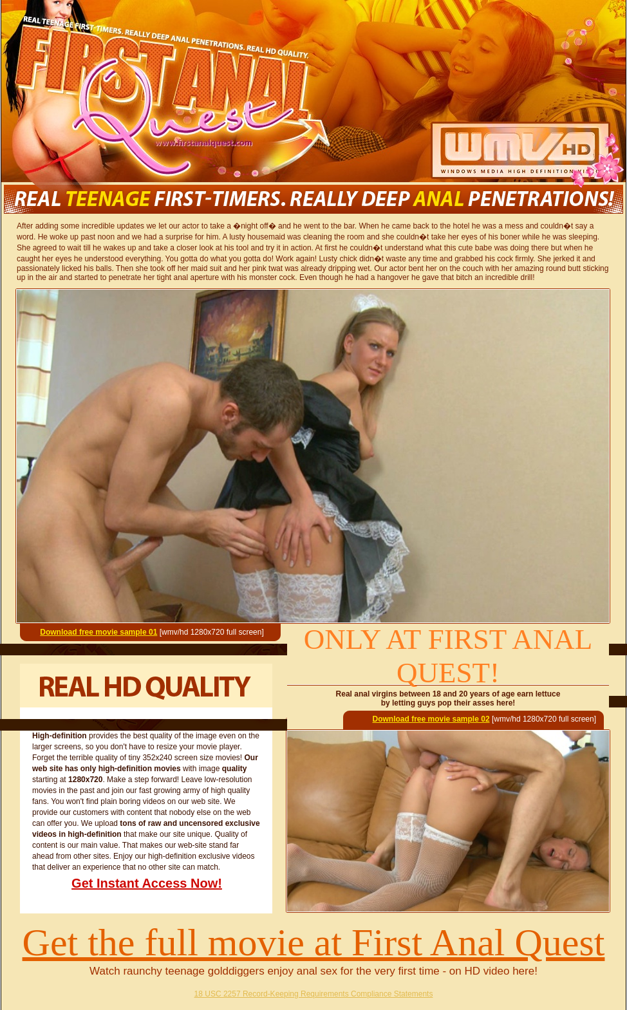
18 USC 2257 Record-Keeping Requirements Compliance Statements (313, 993)
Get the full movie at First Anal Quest (314, 942)
